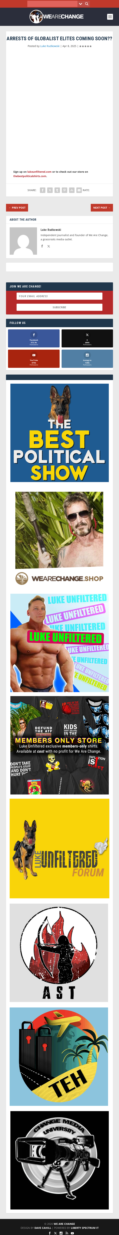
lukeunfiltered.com (39, 171)
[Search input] (53, 4)
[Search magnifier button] (87, 4)
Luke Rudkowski (50, 46)
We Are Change (64, 1224)
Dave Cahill (42, 1228)
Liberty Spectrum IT (85, 1228)
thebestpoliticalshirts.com (29, 176)
